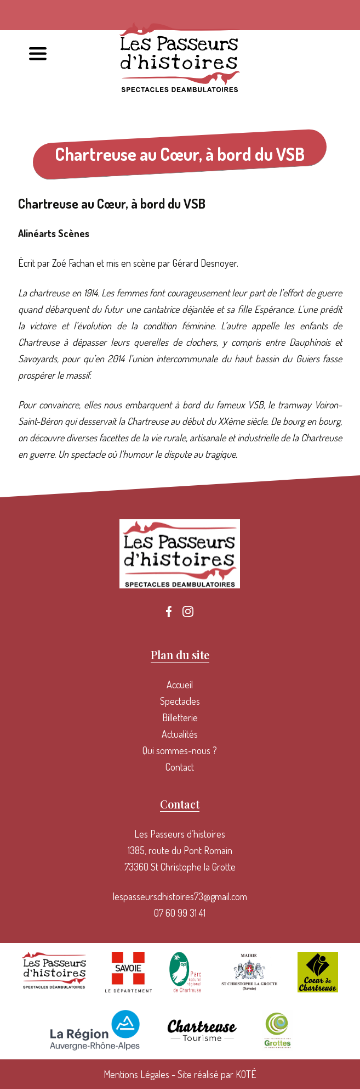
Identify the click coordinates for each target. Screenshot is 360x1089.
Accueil (180, 684)
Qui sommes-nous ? (179, 750)
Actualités (180, 734)
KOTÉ (246, 1074)
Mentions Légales (136, 1074)
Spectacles (180, 701)
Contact (179, 767)
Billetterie (180, 717)
